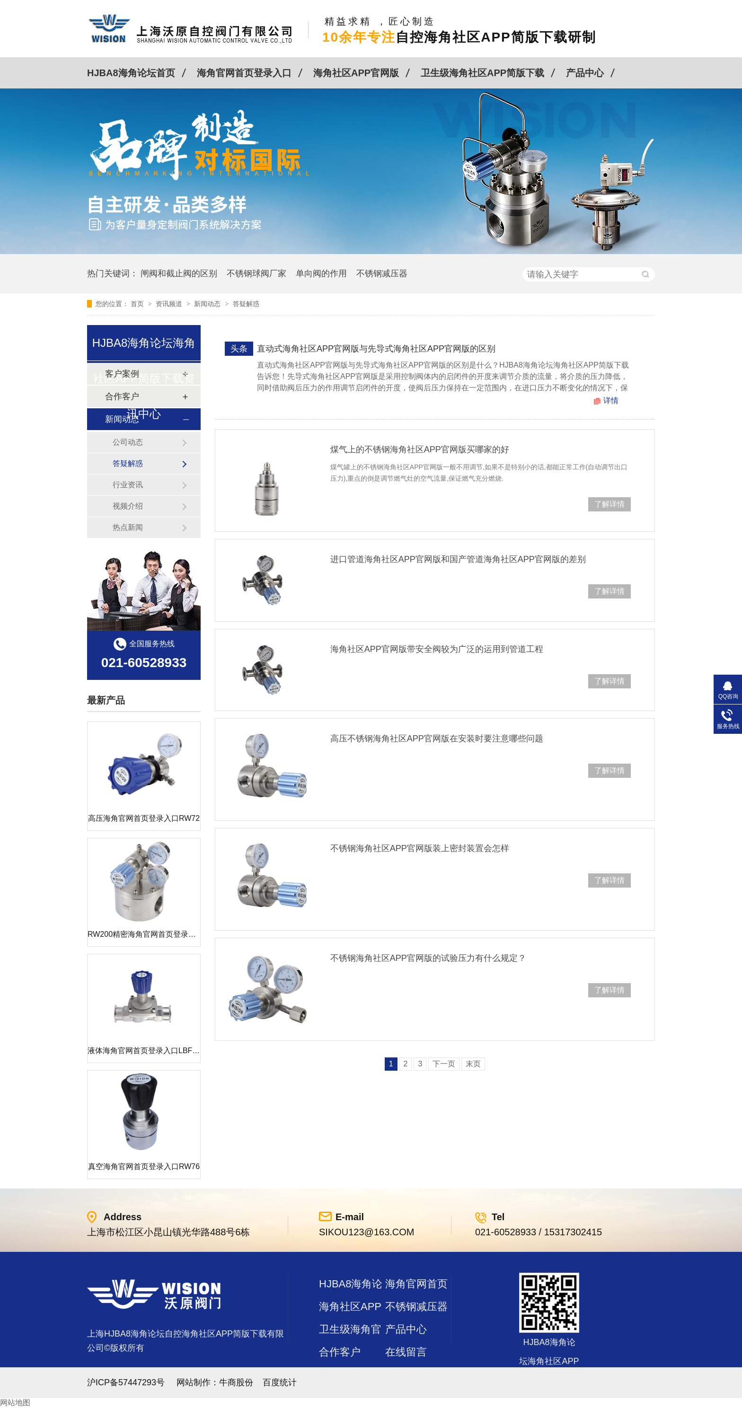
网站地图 (15, 1403)
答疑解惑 (246, 304)
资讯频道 (170, 304)
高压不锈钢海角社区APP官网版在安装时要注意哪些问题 (436, 738)
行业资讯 (128, 485)
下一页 (444, 1064)
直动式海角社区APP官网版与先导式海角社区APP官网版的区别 (376, 348)
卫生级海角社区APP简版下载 (482, 73)
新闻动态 (208, 304)
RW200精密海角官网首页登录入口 (145, 934)
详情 (610, 400)
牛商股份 (236, 1382)
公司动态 (128, 442)
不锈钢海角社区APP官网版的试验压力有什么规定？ (428, 958)
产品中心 (585, 73)
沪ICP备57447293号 (126, 1382)
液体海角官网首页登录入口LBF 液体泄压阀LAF (167, 1051)
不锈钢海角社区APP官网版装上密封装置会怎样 (419, 848)
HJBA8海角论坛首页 (131, 73)
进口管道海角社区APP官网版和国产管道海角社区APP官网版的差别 (458, 559)
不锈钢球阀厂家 (256, 273)
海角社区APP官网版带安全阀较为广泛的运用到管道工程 (436, 649)
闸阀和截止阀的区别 (179, 273)
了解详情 (609, 504)
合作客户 (340, 1352)
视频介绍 (128, 506)
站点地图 (340, 1375)
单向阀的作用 (321, 273)
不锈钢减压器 (381, 273)
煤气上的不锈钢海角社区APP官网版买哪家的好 (419, 449)
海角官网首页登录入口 (244, 73)
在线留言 (406, 1352)
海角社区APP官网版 (356, 73)
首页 (138, 304)
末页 (473, 1064)
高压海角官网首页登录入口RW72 (144, 818)
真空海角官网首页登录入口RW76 (144, 1166)
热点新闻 (128, 527)
